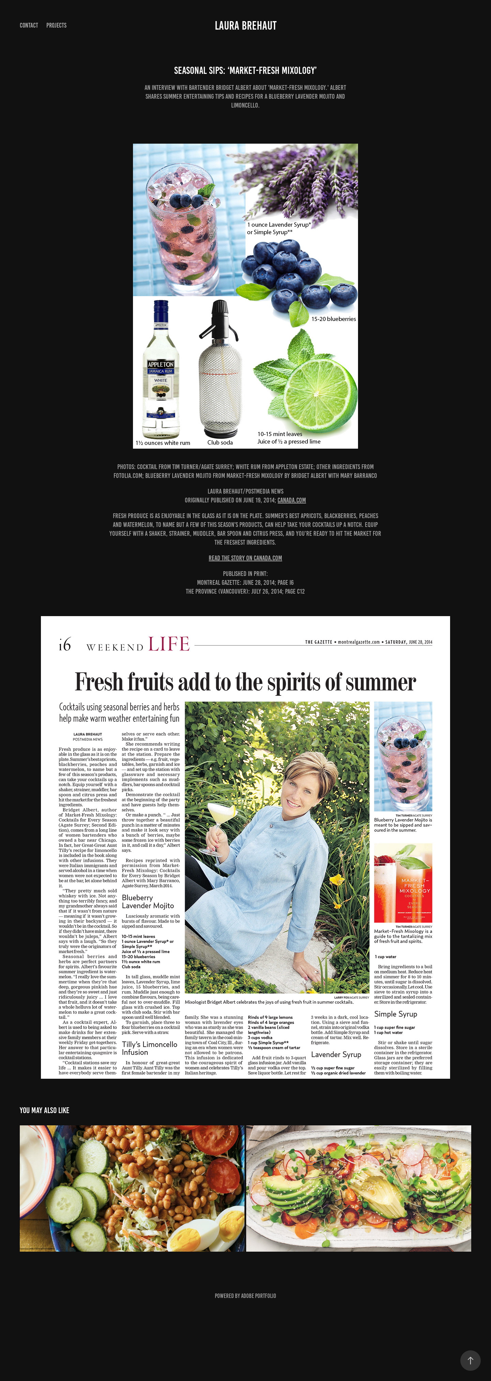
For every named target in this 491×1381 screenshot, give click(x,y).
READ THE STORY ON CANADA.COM (245, 558)
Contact (29, 25)
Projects (56, 25)
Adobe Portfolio (258, 1295)
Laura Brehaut (246, 25)
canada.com (292, 500)
